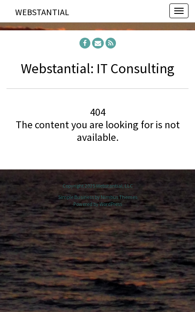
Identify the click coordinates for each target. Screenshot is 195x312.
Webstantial (42, 11)
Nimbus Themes (119, 197)
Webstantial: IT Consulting (97, 68)
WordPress (110, 204)
